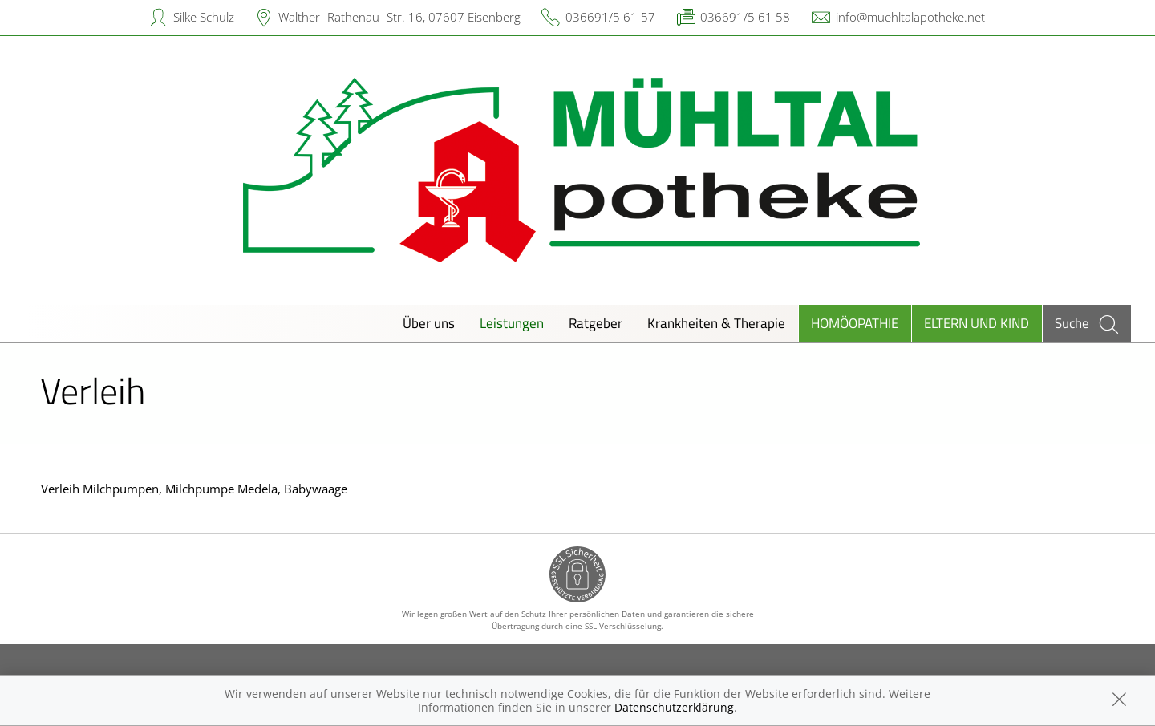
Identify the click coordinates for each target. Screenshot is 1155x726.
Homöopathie (854, 323)
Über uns (429, 323)
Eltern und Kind (976, 323)
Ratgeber (595, 323)
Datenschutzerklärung (674, 707)
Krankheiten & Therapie (716, 323)
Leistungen (512, 323)
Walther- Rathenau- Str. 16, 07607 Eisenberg (399, 17)
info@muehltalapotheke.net (910, 17)
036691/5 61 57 (610, 17)
